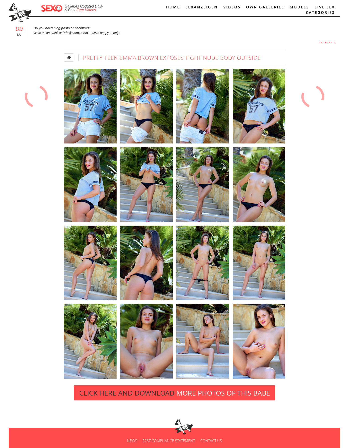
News (132, 440)
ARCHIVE (325, 42)
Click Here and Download (174, 393)
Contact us (211, 440)
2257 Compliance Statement (169, 440)
